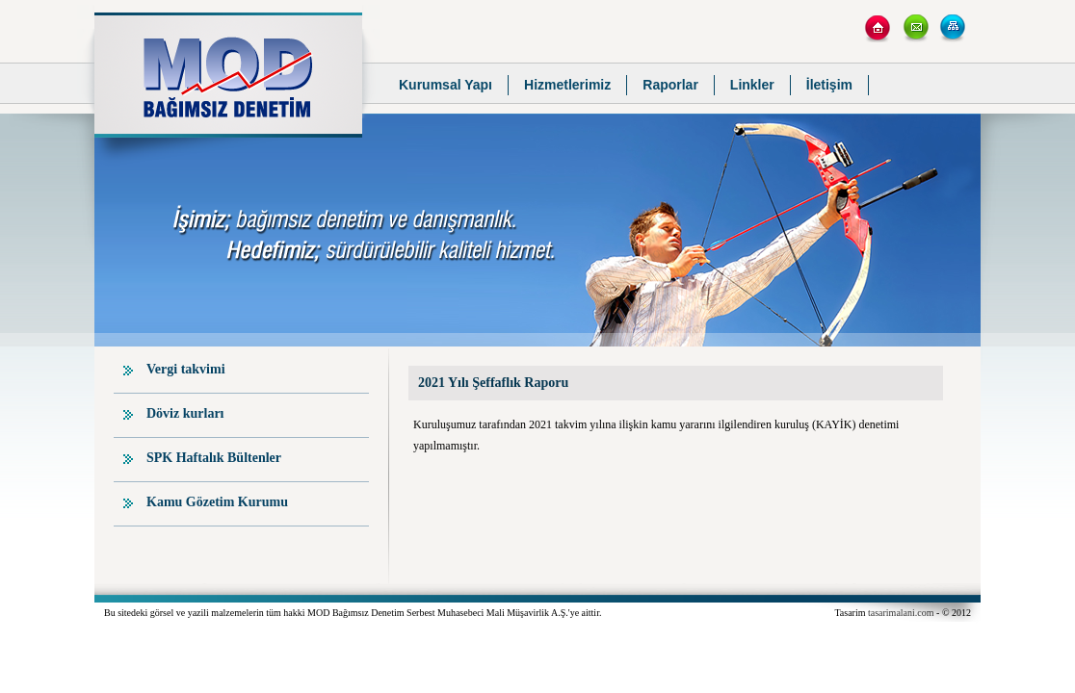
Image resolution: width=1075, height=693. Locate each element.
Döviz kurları (185, 413)
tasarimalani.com (901, 612)
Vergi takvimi (185, 369)
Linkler (752, 84)
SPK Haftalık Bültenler (213, 457)
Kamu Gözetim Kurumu (217, 502)
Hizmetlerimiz (567, 84)
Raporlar (670, 84)
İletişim (829, 84)
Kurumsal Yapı (445, 84)
